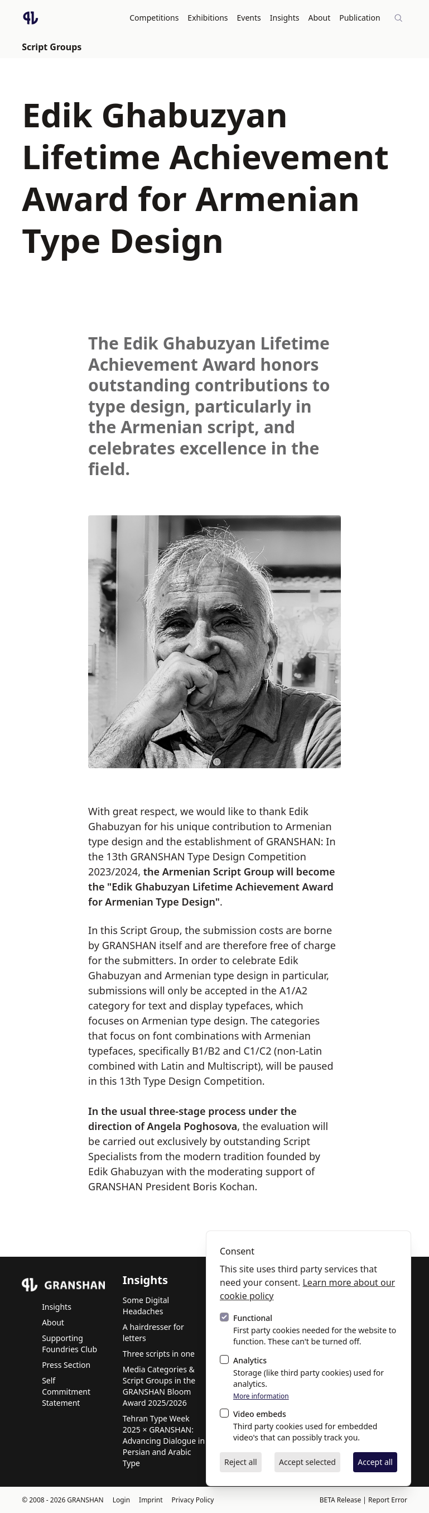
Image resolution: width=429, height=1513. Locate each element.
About (320, 17)
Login (121, 1499)
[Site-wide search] (398, 17)
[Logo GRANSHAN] (31, 18)
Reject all (240, 1462)
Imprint (150, 1499)
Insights (285, 17)
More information (261, 1396)
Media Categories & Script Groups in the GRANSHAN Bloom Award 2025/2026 (159, 1385)
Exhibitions (208, 17)
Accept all (375, 1462)
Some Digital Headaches (146, 1305)
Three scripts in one (159, 1353)
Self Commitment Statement (66, 1391)
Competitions (154, 17)
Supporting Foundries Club (69, 1343)
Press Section (66, 1364)
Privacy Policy (193, 1499)
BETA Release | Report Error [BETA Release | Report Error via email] (363, 1499)
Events (249, 17)
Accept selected (307, 1462)
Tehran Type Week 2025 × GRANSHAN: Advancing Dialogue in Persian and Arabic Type (164, 1440)
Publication (360, 17)
